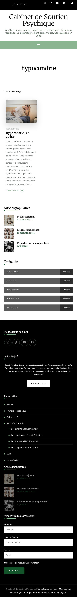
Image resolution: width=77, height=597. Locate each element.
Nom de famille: (11, 537)
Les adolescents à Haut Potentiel (26, 435)
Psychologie (12, 129)
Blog (9, 453)
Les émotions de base (28, 230)
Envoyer (14, 570)
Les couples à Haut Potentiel (24, 447)
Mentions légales (58, 592)
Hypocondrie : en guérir (17, 134)
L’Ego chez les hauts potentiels (33, 243)
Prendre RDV (38, 383)
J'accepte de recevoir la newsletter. (21, 562)
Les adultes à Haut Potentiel (24, 441)
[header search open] (72, 3)
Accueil (10, 404)
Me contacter (13, 460)
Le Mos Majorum (26, 216)
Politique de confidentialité (36, 592)
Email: (7, 550)
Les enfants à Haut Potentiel (24, 428)
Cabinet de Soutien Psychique (38, 20)
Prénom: (8, 524)
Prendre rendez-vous (16, 410)
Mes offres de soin (15, 423)
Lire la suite (12, 190)
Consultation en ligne (47, 589)
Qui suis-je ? (12, 417)
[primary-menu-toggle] (38, 45)
